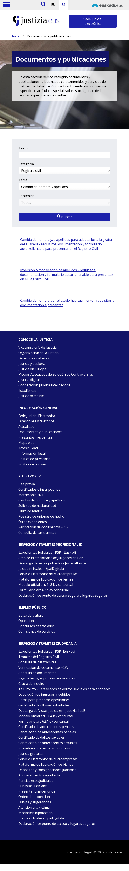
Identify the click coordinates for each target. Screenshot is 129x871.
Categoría (26, 164)
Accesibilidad (28, 448)
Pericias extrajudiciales (35, 780)
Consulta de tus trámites (37, 532)
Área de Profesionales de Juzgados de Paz (50, 557)
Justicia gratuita (30, 753)
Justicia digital (29, 379)
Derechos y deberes (33, 358)
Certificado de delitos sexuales (41, 737)
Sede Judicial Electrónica (36, 415)
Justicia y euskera (31, 363)
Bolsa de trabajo (31, 615)
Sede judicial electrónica (92, 21)
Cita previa (26, 484)
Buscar (64, 216)
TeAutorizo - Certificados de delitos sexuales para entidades (64, 689)
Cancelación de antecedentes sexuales (47, 743)
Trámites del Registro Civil (38, 656)
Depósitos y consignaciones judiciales (47, 769)
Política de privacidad (34, 459)
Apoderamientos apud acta (39, 775)
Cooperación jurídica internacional (44, 385)
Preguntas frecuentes (35, 437)
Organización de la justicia (38, 353)
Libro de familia (30, 511)
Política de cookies (32, 464)
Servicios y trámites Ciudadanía (47, 643)
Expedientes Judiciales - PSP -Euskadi (46, 651)
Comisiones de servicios (36, 631)
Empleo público (32, 607)
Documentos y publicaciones (40, 432)
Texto (23, 148)
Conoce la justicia (35, 339)
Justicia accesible (31, 396)
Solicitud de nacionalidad (37, 505)
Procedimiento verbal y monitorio (44, 748)
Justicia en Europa (32, 369)
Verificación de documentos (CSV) (43, 527)
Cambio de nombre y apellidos (41, 500)
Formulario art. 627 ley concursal (43, 590)
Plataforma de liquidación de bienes (45, 579)
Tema (23, 180)
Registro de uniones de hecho (41, 516)
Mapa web (26, 442)
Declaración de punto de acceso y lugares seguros (57, 823)
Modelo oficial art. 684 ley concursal (45, 716)
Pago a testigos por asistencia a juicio (47, 678)
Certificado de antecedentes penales (46, 726)
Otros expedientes (32, 521)
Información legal (32, 453)
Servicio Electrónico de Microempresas (48, 574)
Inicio (16, 36)
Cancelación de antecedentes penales (47, 732)
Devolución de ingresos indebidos (44, 694)
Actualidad (26, 426)
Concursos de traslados (36, 626)
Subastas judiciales (32, 786)
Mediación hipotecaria (35, 813)
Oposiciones (27, 620)
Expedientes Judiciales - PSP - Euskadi (47, 552)
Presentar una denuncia (36, 791)
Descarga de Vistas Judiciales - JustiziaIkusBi (52, 710)
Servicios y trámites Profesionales (50, 544)
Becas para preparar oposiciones (44, 700)
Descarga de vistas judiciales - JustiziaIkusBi (52, 563)
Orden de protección (34, 796)
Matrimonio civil (30, 495)
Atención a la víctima (34, 807)
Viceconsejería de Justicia (37, 347)
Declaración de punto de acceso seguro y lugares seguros (63, 595)
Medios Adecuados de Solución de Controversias (55, 374)
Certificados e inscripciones (39, 489)
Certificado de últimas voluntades (43, 705)
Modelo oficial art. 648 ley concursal (45, 584)
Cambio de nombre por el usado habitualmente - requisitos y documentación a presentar (67, 302)
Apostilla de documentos (37, 673)
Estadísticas (27, 390)
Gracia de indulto (31, 683)
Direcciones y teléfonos (36, 421)
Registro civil (30, 476)
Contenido (27, 196)
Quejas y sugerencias (34, 802)
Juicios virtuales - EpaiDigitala (41, 568)
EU (53, 4)
